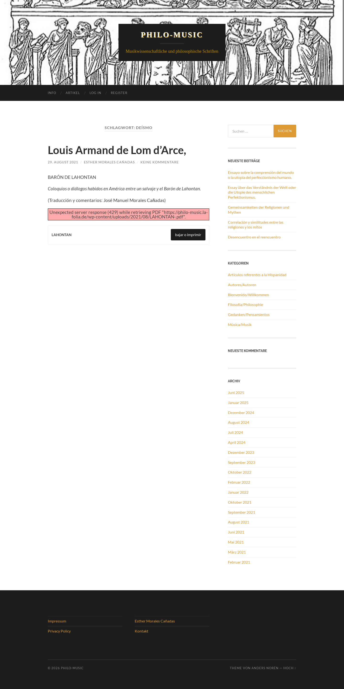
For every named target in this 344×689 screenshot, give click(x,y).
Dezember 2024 (241, 412)
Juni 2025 (236, 392)
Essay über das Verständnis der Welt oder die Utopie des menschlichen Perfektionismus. (262, 192)
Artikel (73, 93)
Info (52, 93)
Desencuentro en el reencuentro (254, 237)
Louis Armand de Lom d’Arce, (117, 150)
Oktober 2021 (239, 502)
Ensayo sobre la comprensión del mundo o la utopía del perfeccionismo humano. (261, 175)
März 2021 (237, 552)
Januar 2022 (238, 492)
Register (119, 93)
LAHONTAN (61, 235)
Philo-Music (172, 35)
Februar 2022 (239, 482)
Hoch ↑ (289, 668)
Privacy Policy (59, 631)
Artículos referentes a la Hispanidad (257, 274)
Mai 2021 (236, 542)
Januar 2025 (238, 402)
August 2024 (238, 422)
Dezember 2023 (241, 452)
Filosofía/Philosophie (245, 304)
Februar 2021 (239, 562)
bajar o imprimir (188, 234)
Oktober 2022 (239, 472)
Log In (95, 93)
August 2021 (238, 522)
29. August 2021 (63, 162)
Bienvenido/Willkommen (248, 294)
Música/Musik (240, 324)
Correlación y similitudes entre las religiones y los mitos (255, 224)
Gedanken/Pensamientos (249, 314)
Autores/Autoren (242, 284)
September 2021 (241, 512)
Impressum (57, 621)
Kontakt (141, 631)
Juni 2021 (236, 532)
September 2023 (241, 462)
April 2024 (236, 442)
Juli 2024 (235, 432)
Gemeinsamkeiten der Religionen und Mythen (258, 209)
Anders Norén (265, 668)
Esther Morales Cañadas (109, 162)
